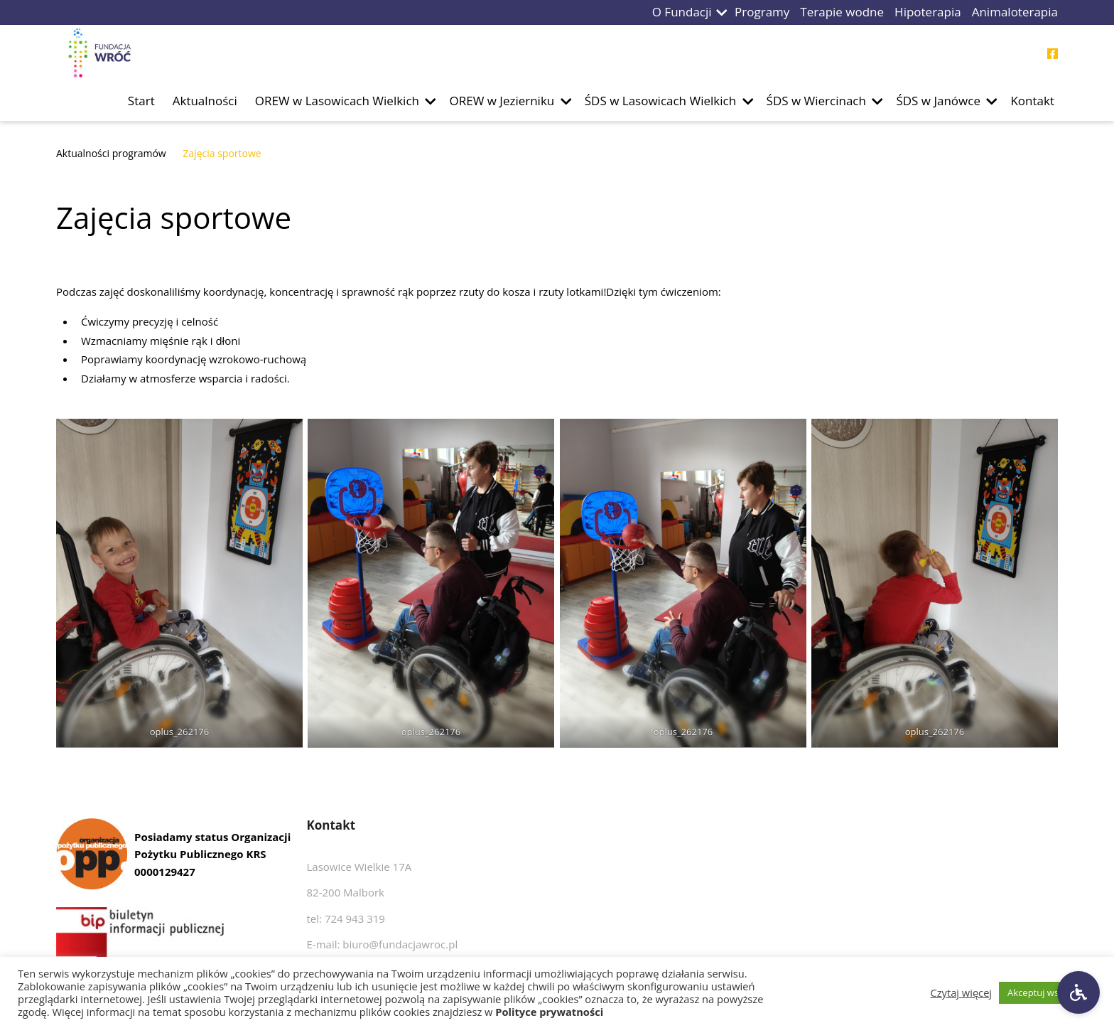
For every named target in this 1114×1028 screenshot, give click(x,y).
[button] (721, 12)
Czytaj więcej (962, 992)
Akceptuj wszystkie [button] (1047, 992)
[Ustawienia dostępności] (1078, 992)
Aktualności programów (111, 153)
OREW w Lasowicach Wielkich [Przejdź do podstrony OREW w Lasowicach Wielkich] (337, 100)
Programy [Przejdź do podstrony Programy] (762, 12)
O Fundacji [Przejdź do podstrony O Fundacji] (682, 12)
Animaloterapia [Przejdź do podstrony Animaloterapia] (1015, 12)
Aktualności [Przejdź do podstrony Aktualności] (205, 100)
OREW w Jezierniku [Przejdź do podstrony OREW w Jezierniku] (501, 100)
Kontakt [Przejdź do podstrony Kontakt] (1032, 100)
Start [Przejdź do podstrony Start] (141, 100)
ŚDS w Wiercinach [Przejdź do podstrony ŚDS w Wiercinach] (816, 100)
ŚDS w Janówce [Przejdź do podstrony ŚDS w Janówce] (938, 100)
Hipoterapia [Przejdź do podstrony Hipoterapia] (927, 12)
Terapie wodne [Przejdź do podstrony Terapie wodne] (842, 12)
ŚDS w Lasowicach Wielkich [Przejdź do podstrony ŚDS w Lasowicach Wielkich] (660, 100)
